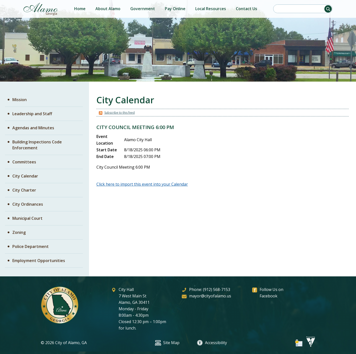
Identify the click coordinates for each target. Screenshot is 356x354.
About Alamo (107, 8)
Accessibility (212, 343)
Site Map (167, 343)
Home (80, 8)
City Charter (24, 190)
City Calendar (25, 176)
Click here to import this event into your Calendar (142, 184)
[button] (328, 9)
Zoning (19, 232)
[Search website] (301, 9)
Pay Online (175, 8)
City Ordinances (27, 204)
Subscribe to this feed (119, 113)
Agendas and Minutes (33, 128)
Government (142, 8)
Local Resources (210, 8)
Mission (19, 99)
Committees (24, 162)
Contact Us (246, 8)
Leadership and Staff (32, 113)
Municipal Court (27, 218)
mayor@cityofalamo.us (210, 296)
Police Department (30, 246)
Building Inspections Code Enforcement (37, 145)
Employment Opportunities (38, 260)
